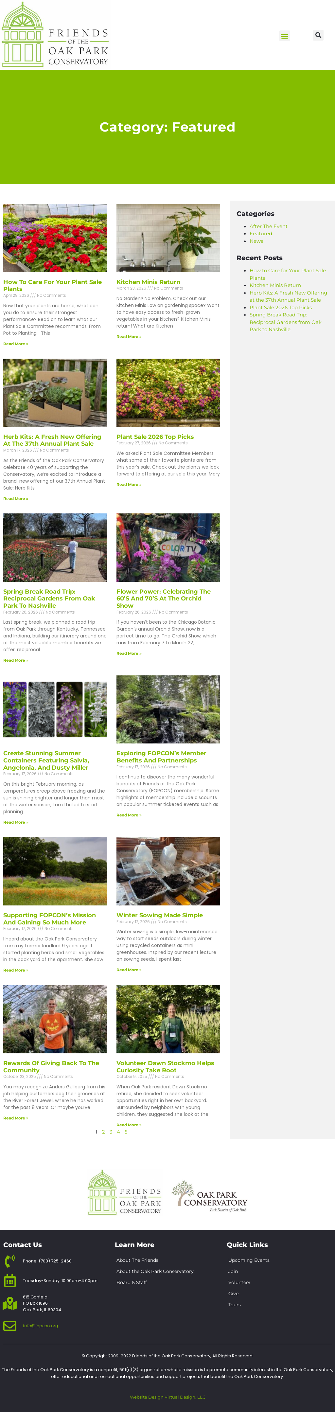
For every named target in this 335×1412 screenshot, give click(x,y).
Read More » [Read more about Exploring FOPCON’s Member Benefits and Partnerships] (129, 815)
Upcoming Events (249, 1260)
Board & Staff (131, 1282)
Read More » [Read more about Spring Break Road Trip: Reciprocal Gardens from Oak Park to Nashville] (15, 660)
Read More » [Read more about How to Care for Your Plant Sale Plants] (15, 343)
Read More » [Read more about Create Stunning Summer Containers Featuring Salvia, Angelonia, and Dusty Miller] (15, 822)
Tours (234, 1305)
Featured (261, 233)
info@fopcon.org (40, 1325)
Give (233, 1293)
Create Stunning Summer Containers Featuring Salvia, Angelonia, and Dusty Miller (46, 760)
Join (233, 1271)
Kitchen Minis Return (148, 282)
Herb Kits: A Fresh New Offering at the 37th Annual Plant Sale (52, 440)
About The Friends (137, 1260)
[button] (284, 35)
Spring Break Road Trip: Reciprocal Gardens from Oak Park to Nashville (49, 598)
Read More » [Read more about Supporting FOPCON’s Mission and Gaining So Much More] (15, 970)
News (256, 241)
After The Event (269, 226)
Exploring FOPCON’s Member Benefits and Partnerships (161, 757)
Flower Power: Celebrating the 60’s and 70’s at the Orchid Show (163, 598)
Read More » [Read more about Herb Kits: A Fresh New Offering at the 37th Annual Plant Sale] (15, 498)
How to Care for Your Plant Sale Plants (52, 285)
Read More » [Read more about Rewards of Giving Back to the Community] (15, 1118)
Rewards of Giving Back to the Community (51, 1067)
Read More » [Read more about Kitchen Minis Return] (129, 336)
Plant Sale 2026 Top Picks (155, 436)
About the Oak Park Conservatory (155, 1271)
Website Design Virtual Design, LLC (167, 1397)
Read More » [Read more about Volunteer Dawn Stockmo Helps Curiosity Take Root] (129, 1124)
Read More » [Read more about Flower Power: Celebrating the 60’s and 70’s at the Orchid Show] (129, 653)
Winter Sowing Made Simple (159, 915)
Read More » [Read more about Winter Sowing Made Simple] (129, 969)
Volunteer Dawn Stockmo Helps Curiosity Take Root (165, 1067)
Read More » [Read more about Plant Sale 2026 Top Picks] (129, 484)
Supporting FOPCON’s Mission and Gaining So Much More (49, 919)
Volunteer (239, 1282)
